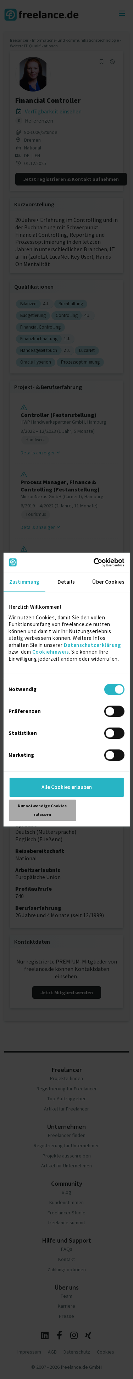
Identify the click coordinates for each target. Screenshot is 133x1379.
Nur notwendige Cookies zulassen (42, 810)
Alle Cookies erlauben (66, 787)
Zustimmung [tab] (24, 581)
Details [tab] (66, 581)
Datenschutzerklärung (92, 645)
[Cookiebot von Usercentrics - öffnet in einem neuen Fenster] (94, 562)
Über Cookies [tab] (108, 581)
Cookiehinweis (50, 651)
